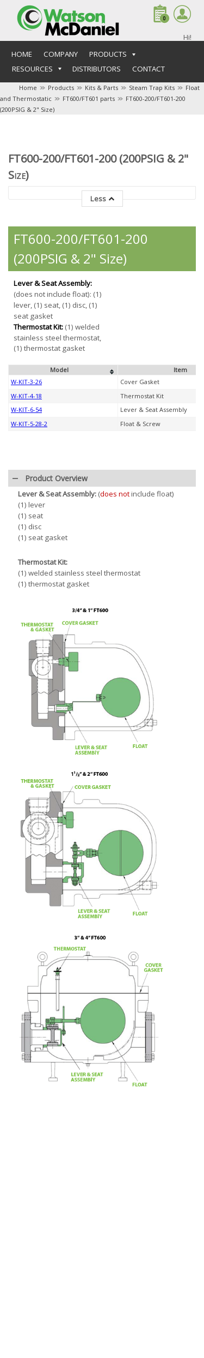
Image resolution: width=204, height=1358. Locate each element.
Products (61, 87)
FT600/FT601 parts (89, 98)
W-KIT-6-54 (26, 587)
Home (21, 54)
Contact (148, 69)
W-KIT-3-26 (26, 559)
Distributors (96, 69)
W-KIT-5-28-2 (29, 601)
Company (61, 54)
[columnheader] (63, 547)
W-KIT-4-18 (26, 574)
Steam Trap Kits (152, 87)
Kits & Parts (101, 87)
